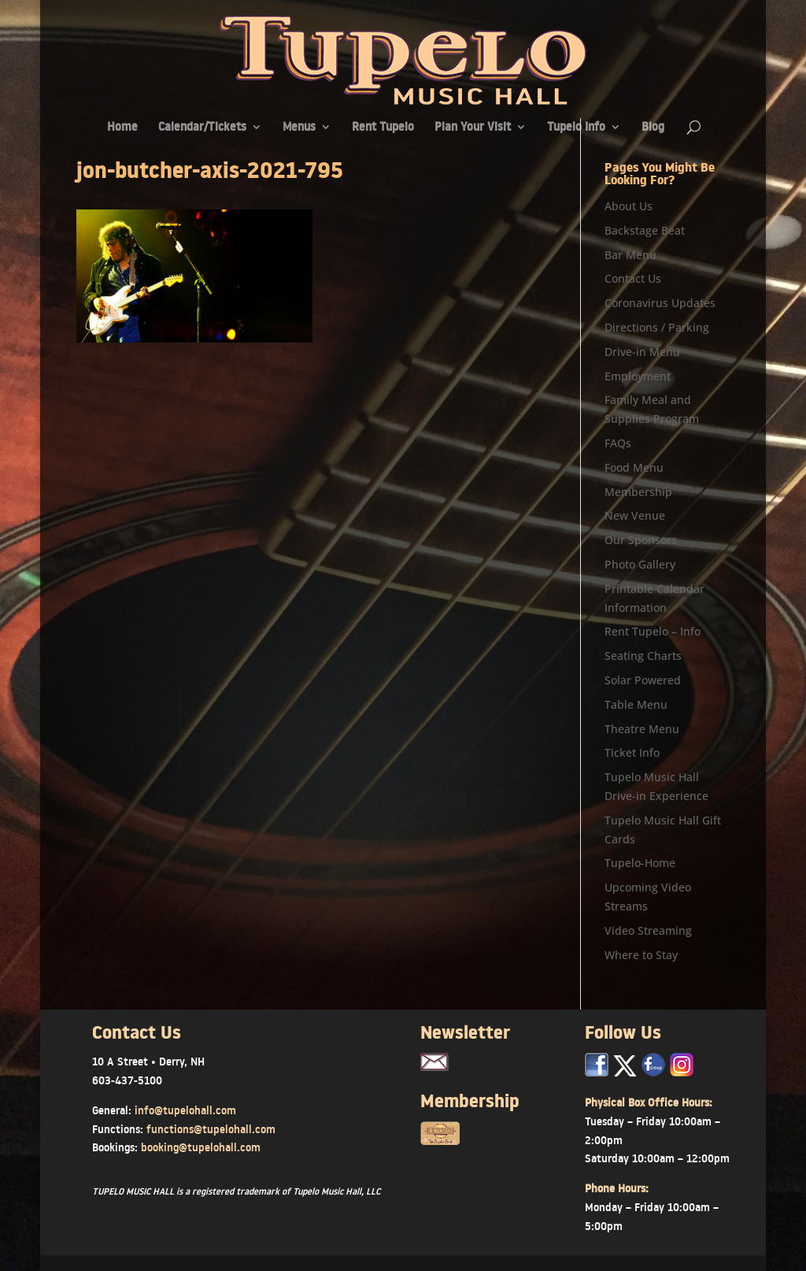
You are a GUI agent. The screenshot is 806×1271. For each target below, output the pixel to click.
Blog (652, 128)
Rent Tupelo (383, 128)
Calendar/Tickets (202, 128)
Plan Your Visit (472, 128)
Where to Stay (641, 954)
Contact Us (632, 278)
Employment (637, 376)
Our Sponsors (640, 539)
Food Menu (634, 467)
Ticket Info (632, 752)
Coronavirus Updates (659, 302)
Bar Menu (630, 254)
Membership (638, 491)
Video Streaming (648, 930)
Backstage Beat (644, 230)
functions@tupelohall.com (210, 1129)
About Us (628, 205)
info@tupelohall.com (185, 1110)
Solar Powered (642, 680)
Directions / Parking (656, 327)
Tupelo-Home (639, 862)
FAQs (617, 442)
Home (122, 128)
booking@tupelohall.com (201, 1147)
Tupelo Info (576, 128)
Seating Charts (643, 655)
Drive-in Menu (642, 351)
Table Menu (635, 704)
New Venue (634, 515)
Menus (299, 128)
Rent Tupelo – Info (652, 631)
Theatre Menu (641, 728)
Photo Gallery (639, 564)
